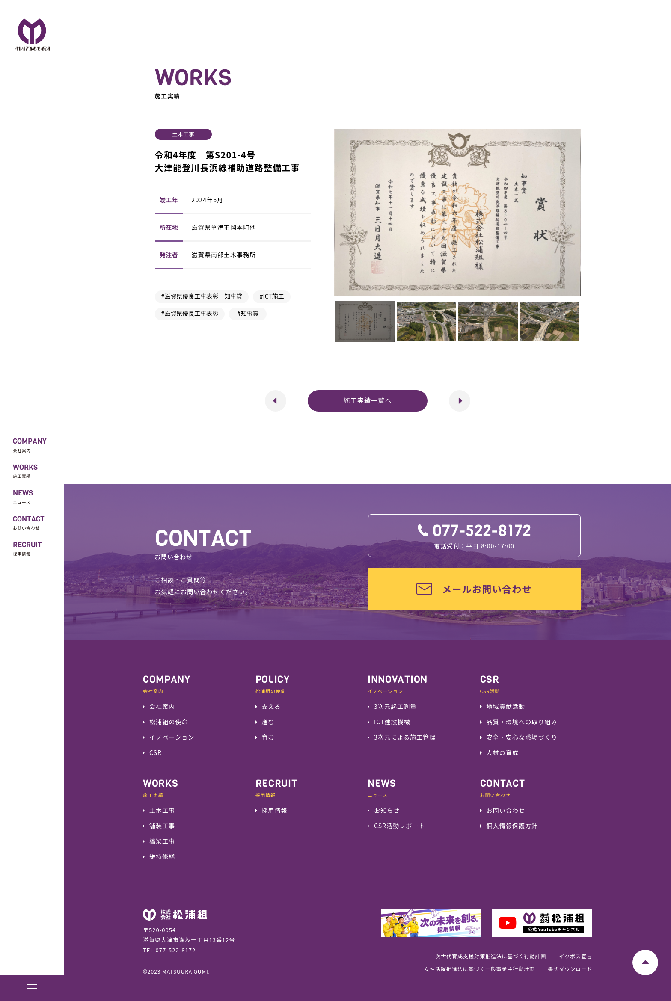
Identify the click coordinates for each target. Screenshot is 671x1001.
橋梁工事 (162, 841)
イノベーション (172, 737)
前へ (270, 393)
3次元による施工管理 (405, 737)
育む (268, 737)
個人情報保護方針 (512, 825)
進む (268, 721)
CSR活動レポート (399, 825)
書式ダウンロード (570, 968)
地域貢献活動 (506, 706)
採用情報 (275, 810)
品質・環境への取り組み (522, 721)
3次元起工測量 (395, 706)
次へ (454, 393)
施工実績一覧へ (367, 400)
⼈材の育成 (503, 752)
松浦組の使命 (168, 721)
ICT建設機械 (392, 721)
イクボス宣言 (575, 956)
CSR (155, 752)
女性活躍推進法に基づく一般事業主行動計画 (479, 968)
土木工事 (162, 810)
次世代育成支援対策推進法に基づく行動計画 (490, 956)
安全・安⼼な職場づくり (522, 737)
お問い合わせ (506, 810)
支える (271, 706)
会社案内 (162, 706)
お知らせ (387, 810)
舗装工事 (162, 825)
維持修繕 (162, 856)
